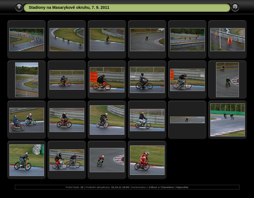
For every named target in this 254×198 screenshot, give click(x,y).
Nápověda (182, 187)
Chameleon (167, 187)
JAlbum (153, 187)
